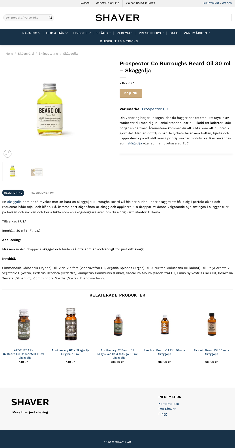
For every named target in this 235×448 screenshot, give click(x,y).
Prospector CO (155, 109)
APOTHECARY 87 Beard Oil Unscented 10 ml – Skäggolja (23, 354)
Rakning (31, 33)
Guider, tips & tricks (119, 41)
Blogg (162, 414)
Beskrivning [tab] (13, 192)
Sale (174, 33)
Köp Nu (130, 93)
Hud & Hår (57, 33)
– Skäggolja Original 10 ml (70, 352)
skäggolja (135, 143)
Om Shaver (167, 409)
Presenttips (151, 33)
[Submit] (50, 17)
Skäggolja (70, 54)
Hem (9, 54)
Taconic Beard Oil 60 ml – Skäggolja (211, 352)
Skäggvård (26, 54)
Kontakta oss (168, 404)
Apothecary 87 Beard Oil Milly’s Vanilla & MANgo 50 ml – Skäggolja (117, 354)
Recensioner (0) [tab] (42, 192)
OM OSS (227, 3)
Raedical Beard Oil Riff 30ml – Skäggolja (164, 352)
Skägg (103, 33)
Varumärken (197, 33)
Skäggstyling (48, 54)
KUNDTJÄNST (211, 3)
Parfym (125, 33)
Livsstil (82, 33)
